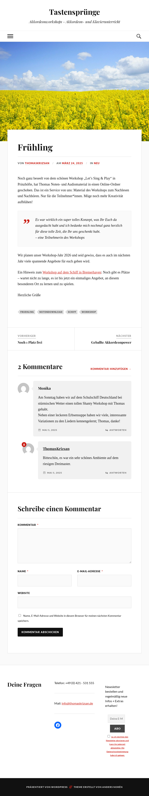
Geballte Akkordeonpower (111, 342)
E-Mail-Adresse (90, 571)
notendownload (50, 312)
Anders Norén (112, 787)
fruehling (27, 312)
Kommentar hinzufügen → (111, 368)
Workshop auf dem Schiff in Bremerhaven (71, 272)
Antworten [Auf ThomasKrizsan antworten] (117, 473)
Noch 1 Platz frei (30, 342)
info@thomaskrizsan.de (77, 703)
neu (97, 163)
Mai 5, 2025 (49, 430)
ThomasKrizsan (37, 163)
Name (23, 571)
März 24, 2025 (72, 163)
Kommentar (28, 524)
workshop (89, 312)
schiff (72, 312)
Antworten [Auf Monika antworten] (117, 430)
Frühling (35, 147)
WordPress (59, 787)
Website (24, 593)
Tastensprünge (74, 12)
